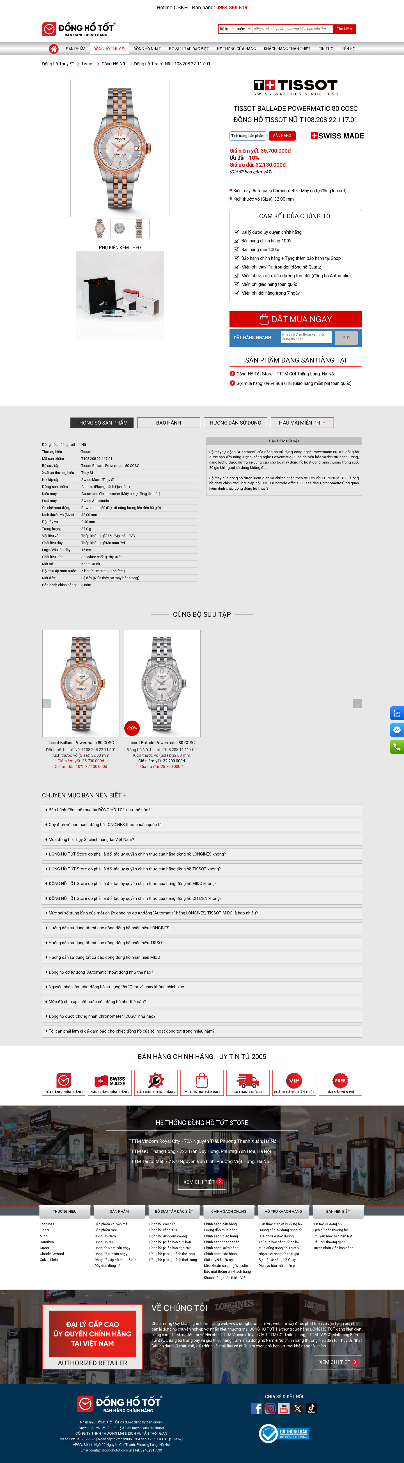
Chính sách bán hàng (220, 1224)
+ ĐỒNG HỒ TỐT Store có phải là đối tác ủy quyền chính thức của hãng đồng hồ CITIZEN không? (133, 898)
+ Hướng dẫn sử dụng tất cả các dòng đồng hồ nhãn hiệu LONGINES (107, 928)
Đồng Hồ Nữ (113, 63)
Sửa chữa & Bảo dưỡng (276, 1236)
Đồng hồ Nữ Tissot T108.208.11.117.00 (162, 749)
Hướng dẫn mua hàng (220, 1230)
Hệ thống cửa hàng (236, 49)
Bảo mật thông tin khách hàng (227, 1272)
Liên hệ (348, 49)
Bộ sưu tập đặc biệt (189, 49)
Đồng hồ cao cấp (162, 1224)
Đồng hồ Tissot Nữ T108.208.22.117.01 (172, 63)
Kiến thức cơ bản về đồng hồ (280, 1224)
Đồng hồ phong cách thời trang (173, 1260)
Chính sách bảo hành (220, 1254)
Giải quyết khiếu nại (219, 1260)
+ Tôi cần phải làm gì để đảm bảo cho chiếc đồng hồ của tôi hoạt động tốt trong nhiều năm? (130, 1031)
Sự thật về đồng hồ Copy (277, 1260)
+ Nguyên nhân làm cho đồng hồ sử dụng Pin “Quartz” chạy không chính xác (114, 987)
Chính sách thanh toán (221, 1242)
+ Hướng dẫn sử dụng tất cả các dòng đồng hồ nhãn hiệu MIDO (102, 957)
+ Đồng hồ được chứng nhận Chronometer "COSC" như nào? (100, 1016)
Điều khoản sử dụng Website (226, 1266)
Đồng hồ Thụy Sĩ (109, 49)
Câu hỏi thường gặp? (329, 1242)
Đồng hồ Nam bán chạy (112, 1248)
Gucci (44, 1248)
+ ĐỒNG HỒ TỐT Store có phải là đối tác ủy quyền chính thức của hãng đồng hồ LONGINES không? (135, 854)
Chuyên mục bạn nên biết (332, 1236)
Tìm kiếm (344, 29)
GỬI (346, 337)
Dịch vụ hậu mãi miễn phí (278, 1266)
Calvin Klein (49, 1260)
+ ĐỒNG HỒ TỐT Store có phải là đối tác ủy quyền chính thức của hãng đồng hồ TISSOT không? (133, 869)
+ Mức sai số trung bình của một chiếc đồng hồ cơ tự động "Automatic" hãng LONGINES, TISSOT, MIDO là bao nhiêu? (151, 913)
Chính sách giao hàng (221, 1236)
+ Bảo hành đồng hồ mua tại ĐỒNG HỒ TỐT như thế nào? (97, 810)
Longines (47, 1224)
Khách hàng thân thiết (287, 49)
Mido (43, 1236)
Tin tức (326, 49)
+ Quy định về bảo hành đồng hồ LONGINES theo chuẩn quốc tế (103, 824)
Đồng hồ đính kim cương (168, 1236)
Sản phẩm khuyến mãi (111, 1224)
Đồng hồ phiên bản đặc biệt (170, 1248)
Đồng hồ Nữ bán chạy (111, 1254)
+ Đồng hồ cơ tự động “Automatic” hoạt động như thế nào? (99, 972)
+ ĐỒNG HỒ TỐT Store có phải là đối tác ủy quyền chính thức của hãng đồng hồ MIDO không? (131, 883)
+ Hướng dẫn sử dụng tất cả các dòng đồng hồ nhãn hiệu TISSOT (104, 943)
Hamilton (47, 1242)
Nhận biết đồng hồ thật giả (279, 1254)
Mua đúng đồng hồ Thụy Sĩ (279, 1248)
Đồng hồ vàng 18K (163, 1230)
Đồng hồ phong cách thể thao (172, 1254)
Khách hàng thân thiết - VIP (224, 1278)
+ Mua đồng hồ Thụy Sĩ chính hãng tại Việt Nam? (89, 839)
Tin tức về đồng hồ (327, 1224)
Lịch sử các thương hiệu (331, 1230)
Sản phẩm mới (106, 1230)
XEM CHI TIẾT (198, 1182)
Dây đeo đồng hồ (108, 1266)
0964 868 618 (231, 7)
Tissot (87, 63)
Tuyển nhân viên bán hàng (333, 1248)
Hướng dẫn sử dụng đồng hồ (280, 1230)
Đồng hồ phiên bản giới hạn (170, 1242)
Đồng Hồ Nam (105, 1236)
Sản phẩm (75, 49)
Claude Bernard (52, 1254)
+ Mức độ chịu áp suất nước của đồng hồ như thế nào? (95, 1001)
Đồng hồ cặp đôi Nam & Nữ (115, 1260)
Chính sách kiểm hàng (221, 1248)
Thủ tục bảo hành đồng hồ (279, 1242)
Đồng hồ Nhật (147, 49)
